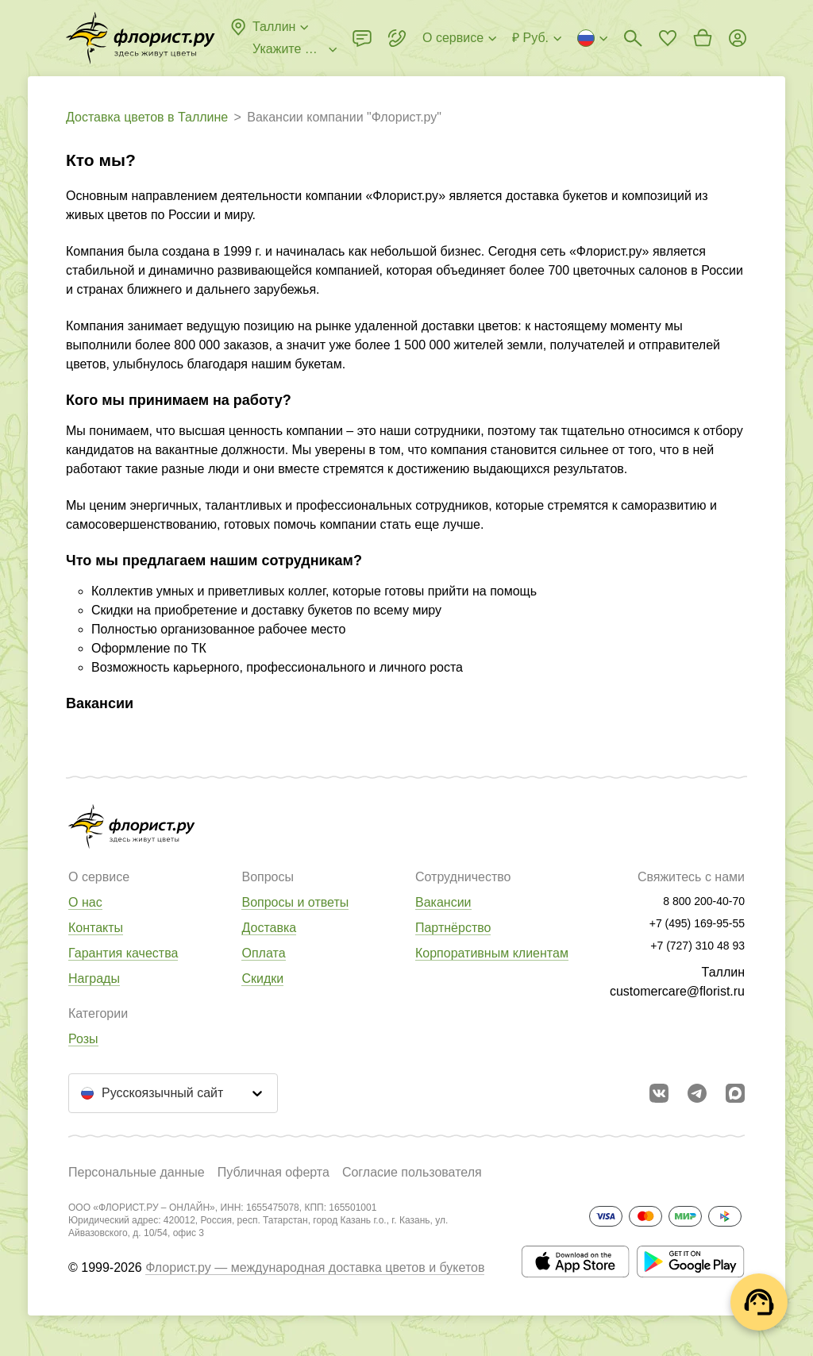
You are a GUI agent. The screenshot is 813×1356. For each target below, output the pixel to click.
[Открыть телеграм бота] (697, 1093)
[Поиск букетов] (633, 38)
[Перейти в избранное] (668, 38)
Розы (83, 1039)
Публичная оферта (273, 1172)
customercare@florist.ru (677, 991)
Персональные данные (136, 1172)
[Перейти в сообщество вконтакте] (659, 1093)
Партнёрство (453, 927)
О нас (85, 902)
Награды (94, 978)
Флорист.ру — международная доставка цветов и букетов (314, 1267)
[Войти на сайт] (737, 38)
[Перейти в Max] (735, 1093)
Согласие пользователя (412, 1172)
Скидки (262, 978)
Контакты (95, 927)
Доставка (268, 927)
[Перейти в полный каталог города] (140, 38)
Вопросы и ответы (295, 902)
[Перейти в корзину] (703, 38)
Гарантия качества (123, 953)
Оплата (263, 953)
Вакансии (443, 902)
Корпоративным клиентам (491, 953)
